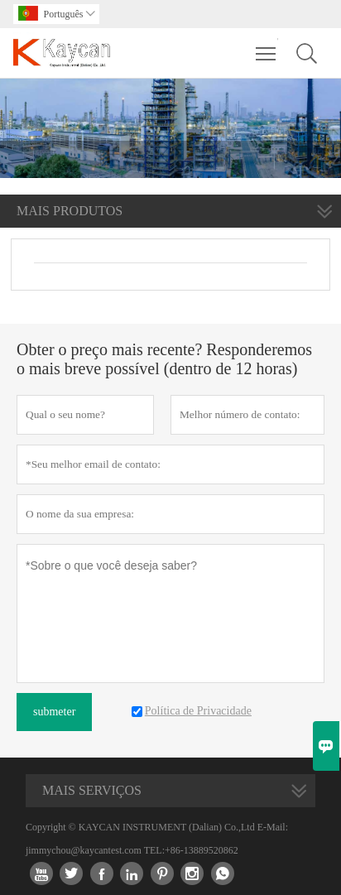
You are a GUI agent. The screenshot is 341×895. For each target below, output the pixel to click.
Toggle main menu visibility (267, 45)
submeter (54, 711)
